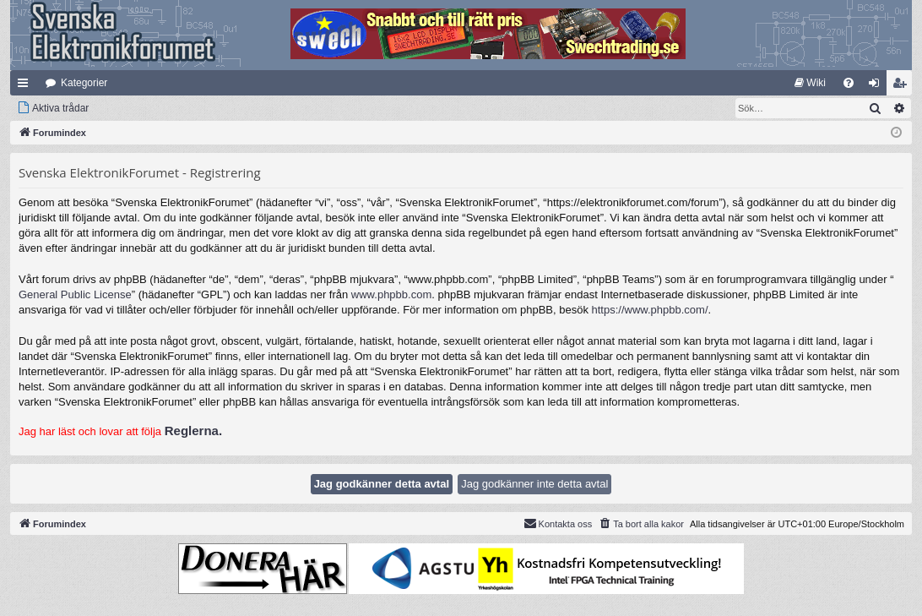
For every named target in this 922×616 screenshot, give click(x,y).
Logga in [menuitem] (878, 86)
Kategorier (84, 83)
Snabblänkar (26, 86)
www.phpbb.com (391, 294)
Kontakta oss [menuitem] (558, 523)
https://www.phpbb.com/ (650, 309)
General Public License (75, 294)
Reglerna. (193, 430)
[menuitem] (810, 82)
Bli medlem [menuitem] (903, 86)
